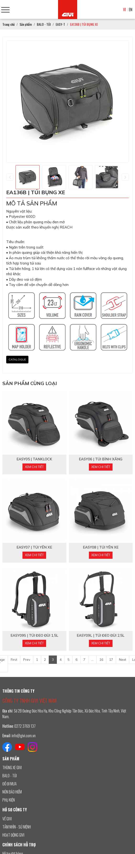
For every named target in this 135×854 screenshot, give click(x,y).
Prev (26, 659)
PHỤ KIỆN (8, 800)
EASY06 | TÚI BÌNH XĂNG (100, 459)
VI (124, 9)
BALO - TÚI (9, 775)
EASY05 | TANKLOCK (34, 459)
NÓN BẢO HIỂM (12, 792)
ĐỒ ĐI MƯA (9, 784)
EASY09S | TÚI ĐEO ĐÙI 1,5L (34, 635)
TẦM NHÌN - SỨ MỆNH (16, 827)
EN (130, 9)
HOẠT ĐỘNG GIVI (13, 835)
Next (122, 659)
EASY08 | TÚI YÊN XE (101, 547)
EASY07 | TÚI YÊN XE (34, 547)
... (92, 659)
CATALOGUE (17, 359)
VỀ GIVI (7, 819)
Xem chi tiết (34, 467)
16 (101, 659)
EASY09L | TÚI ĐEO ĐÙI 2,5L (100, 635)
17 (111, 659)
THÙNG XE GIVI (12, 767)
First (14, 659)
